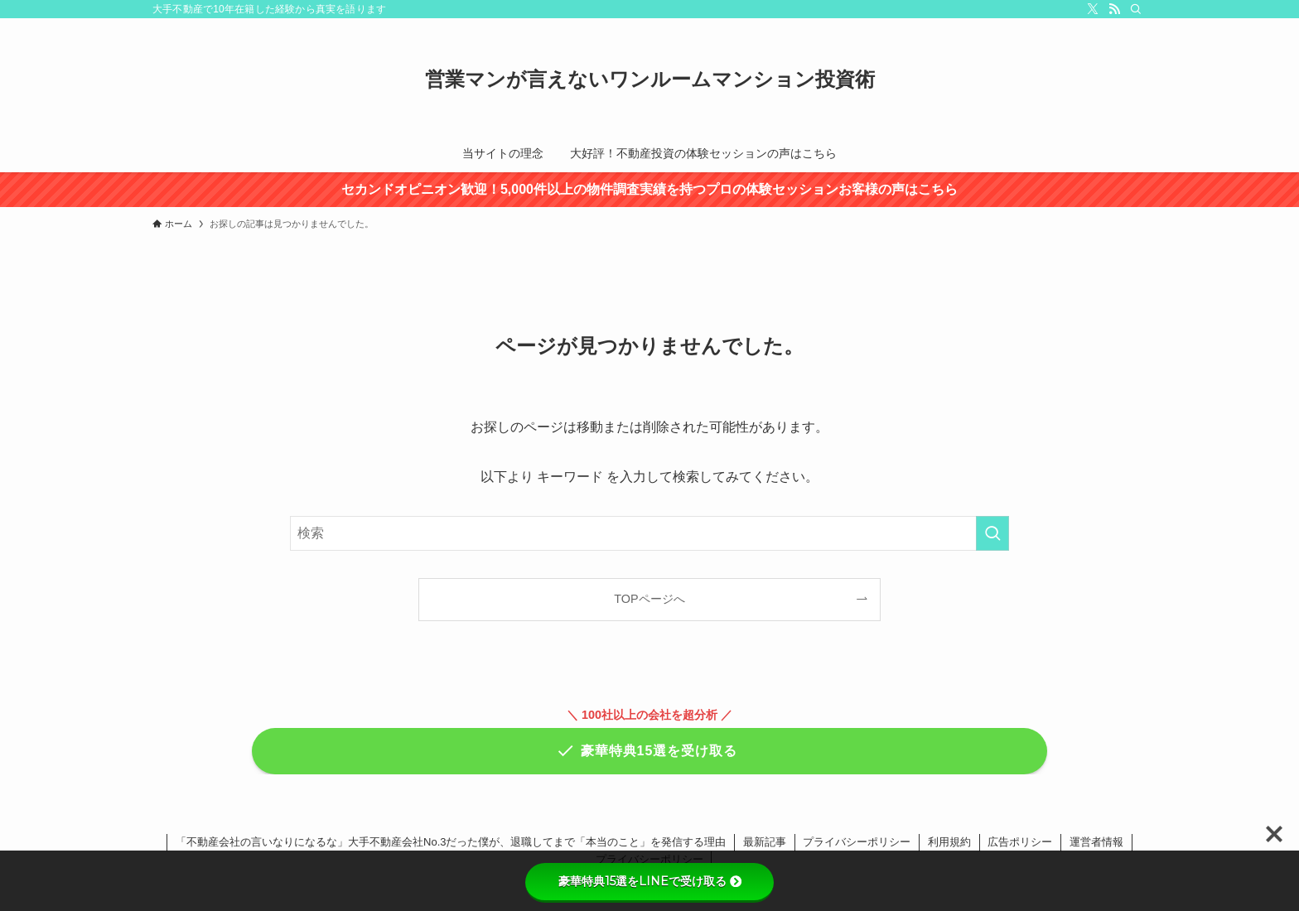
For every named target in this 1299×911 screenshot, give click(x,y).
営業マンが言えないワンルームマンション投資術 (650, 79)
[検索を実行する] (992, 533)
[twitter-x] (1092, 9)
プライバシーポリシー (856, 842)
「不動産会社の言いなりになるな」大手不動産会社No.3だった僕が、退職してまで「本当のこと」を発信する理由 (451, 842)
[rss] (1114, 9)
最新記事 (764, 842)
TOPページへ (649, 598)
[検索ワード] (649, 533)
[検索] (1136, 9)
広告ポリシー (1020, 842)
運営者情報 (1096, 842)
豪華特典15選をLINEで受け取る (649, 881)
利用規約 (949, 842)
